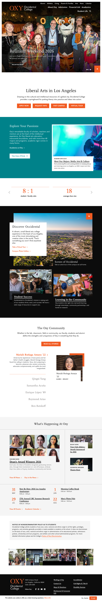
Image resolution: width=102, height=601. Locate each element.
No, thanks (85, 598)
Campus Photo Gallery (20, 251)
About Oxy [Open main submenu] (52, 7)
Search (90, 11)
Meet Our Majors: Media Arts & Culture (71, 161)
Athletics (50, 3)
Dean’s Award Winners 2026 (25, 462)
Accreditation (77, 580)
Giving (57, 3)
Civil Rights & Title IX (80, 584)
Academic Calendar (32, 509)
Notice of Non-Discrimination (52, 536)
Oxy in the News (30, 478)
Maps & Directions (60, 587)
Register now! (18, 65)
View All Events (15, 509)
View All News (15, 478)
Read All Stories (51, 344)
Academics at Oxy (16, 148)
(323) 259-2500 (30, 585)
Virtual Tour (77, 106)
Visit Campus (59, 106)
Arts (76, 3)
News (82, 3)
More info (47, 598)
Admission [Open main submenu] (62, 7)
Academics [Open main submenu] (86, 7)
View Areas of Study (19, 156)
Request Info (41, 106)
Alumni (42, 3)
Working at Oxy (59, 580)
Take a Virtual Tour (19, 247)
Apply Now (24, 106)
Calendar (89, 3)
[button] (6, 37)
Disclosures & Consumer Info (62, 592)
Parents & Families (67, 3)
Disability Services (79, 587)
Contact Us (57, 584)
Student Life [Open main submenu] (82, 11)
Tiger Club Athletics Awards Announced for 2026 (77, 449)
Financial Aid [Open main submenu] (74, 7)
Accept (93, 598)
